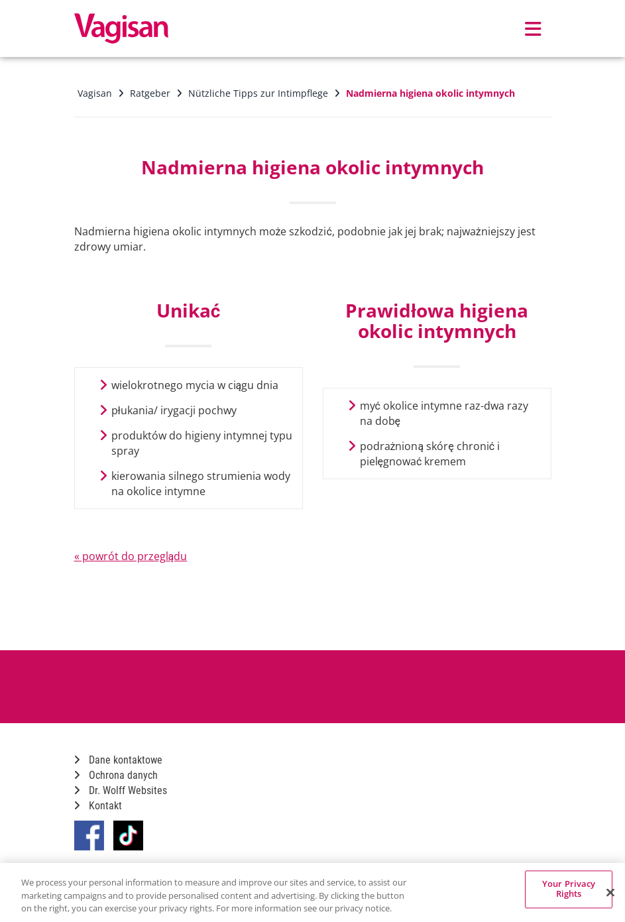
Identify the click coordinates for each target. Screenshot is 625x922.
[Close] (610, 892)
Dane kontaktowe (118, 760)
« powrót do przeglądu (131, 556)
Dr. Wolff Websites (120, 790)
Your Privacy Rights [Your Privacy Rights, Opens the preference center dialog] (569, 889)
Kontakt (98, 805)
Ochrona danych (116, 775)
